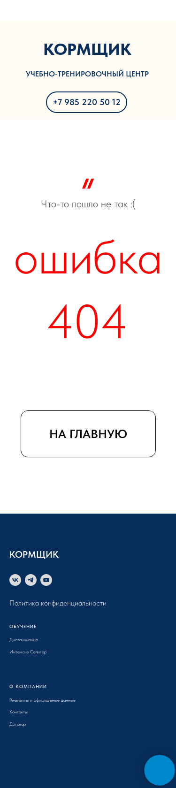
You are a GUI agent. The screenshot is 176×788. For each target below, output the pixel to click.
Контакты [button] (18, 711)
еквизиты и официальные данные (43, 700)
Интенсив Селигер (27, 651)
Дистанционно (23, 639)
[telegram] (31, 580)
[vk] (15, 580)
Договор (17, 724)
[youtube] (46, 580)
